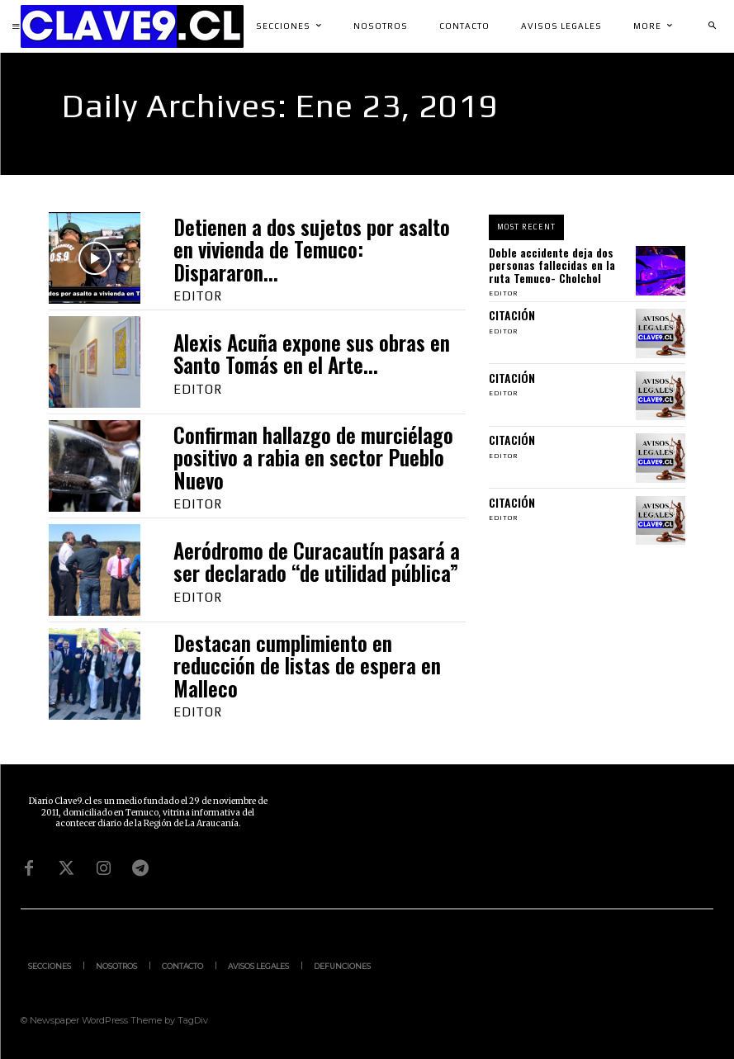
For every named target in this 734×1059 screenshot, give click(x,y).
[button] (712, 26)
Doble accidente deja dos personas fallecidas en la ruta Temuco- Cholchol (552, 264)
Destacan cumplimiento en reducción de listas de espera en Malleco (307, 665)
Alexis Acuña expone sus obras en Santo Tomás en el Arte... (311, 354)
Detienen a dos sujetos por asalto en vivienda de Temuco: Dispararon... (311, 249)
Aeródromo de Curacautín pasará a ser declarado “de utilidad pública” (316, 562)
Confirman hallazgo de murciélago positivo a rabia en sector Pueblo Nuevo (313, 457)
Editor (197, 296)
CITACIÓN (512, 315)
